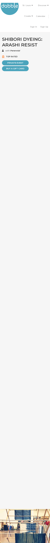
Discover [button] (43, 5)
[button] (28, 5)
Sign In (34, 27)
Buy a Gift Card (15, 68)
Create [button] (28, 16)
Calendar (40, 16)
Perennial (15, 50)
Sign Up (44, 27)
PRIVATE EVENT (15, 63)
